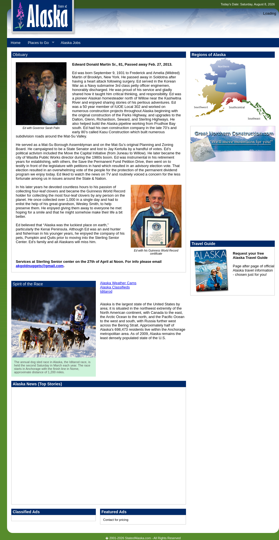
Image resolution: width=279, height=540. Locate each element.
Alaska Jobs (70, 43)
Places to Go (39, 43)
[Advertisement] (53, 448)
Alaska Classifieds (115, 287)
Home (16, 43)
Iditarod (106, 291)
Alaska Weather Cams (118, 283)
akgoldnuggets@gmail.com (39, 266)
